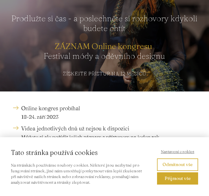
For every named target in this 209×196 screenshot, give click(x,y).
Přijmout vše (178, 178)
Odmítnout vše (177, 164)
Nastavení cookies (177, 151)
